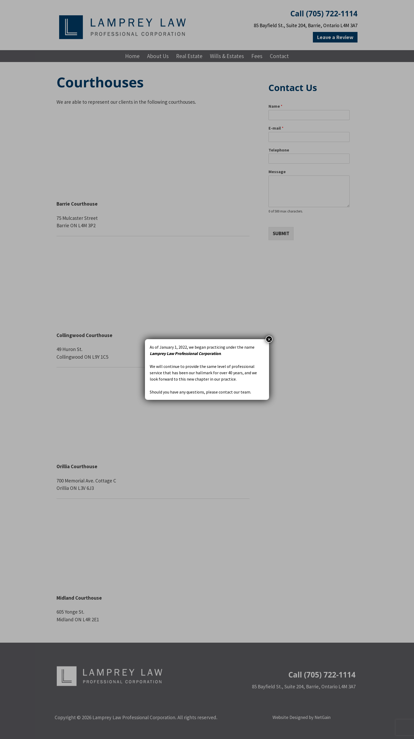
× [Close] (269, 339)
